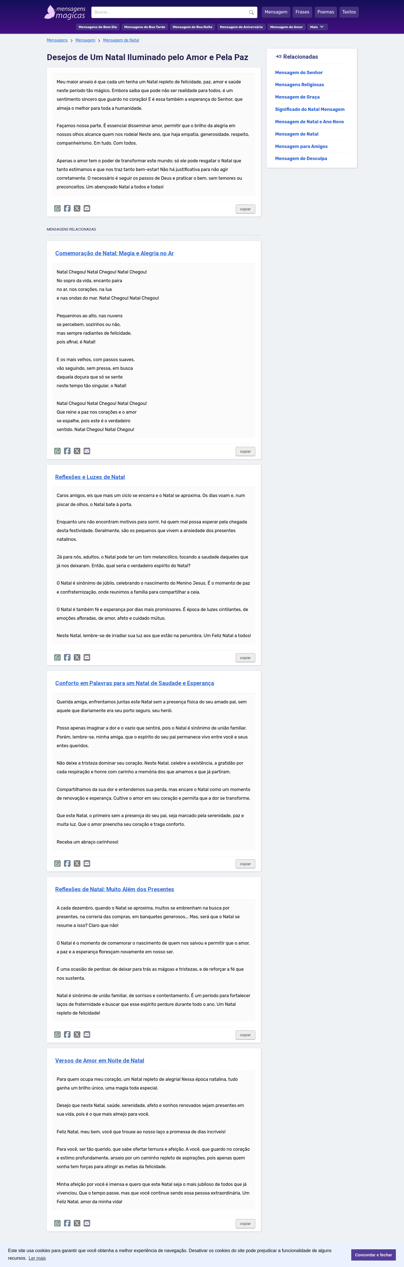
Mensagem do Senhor (299, 72)
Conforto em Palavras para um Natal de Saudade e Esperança (134, 683)
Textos (349, 12)
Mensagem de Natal (121, 40)
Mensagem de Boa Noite (193, 27)
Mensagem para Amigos (301, 146)
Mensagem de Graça (297, 97)
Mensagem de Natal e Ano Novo (309, 121)
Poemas (326, 12)
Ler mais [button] (37, 1258)
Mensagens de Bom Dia (98, 27)
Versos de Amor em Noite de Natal (99, 1061)
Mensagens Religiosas (299, 84)
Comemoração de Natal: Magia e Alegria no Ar (114, 253)
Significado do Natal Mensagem (310, 109)
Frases (302, 12)
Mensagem (276, 12)
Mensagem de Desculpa (301, 158)
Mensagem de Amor (286, 27)
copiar (245, 209)
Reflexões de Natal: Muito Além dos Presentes (114, 889)
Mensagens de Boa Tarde (144, 27)
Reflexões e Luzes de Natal (90, 477)
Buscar (251, 12)
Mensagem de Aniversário (241, 27)
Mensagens (57, 40)
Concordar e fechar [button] (373, 1255)
